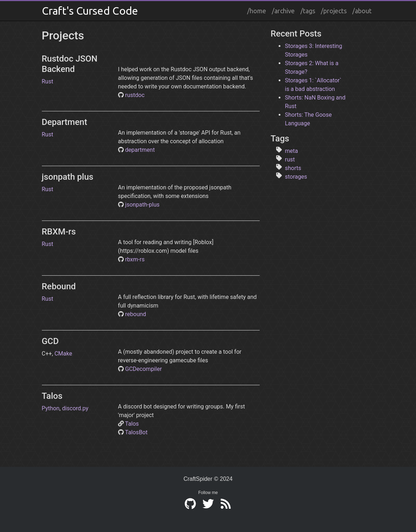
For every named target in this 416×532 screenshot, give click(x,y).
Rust (47, 81)
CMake (63, 353)
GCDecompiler (143, 369)
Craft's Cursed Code (90, 11)
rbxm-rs (135, 259)
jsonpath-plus (142, 204)
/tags (307, 10)
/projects (334, 10)
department (140, 149)
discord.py (75, 408)
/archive (283, 10)
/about (362, 10)
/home (256, 10)
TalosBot (136, 432)
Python (51, 408)
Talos (132, 423)
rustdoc (135, 95)
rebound (135, 314)
